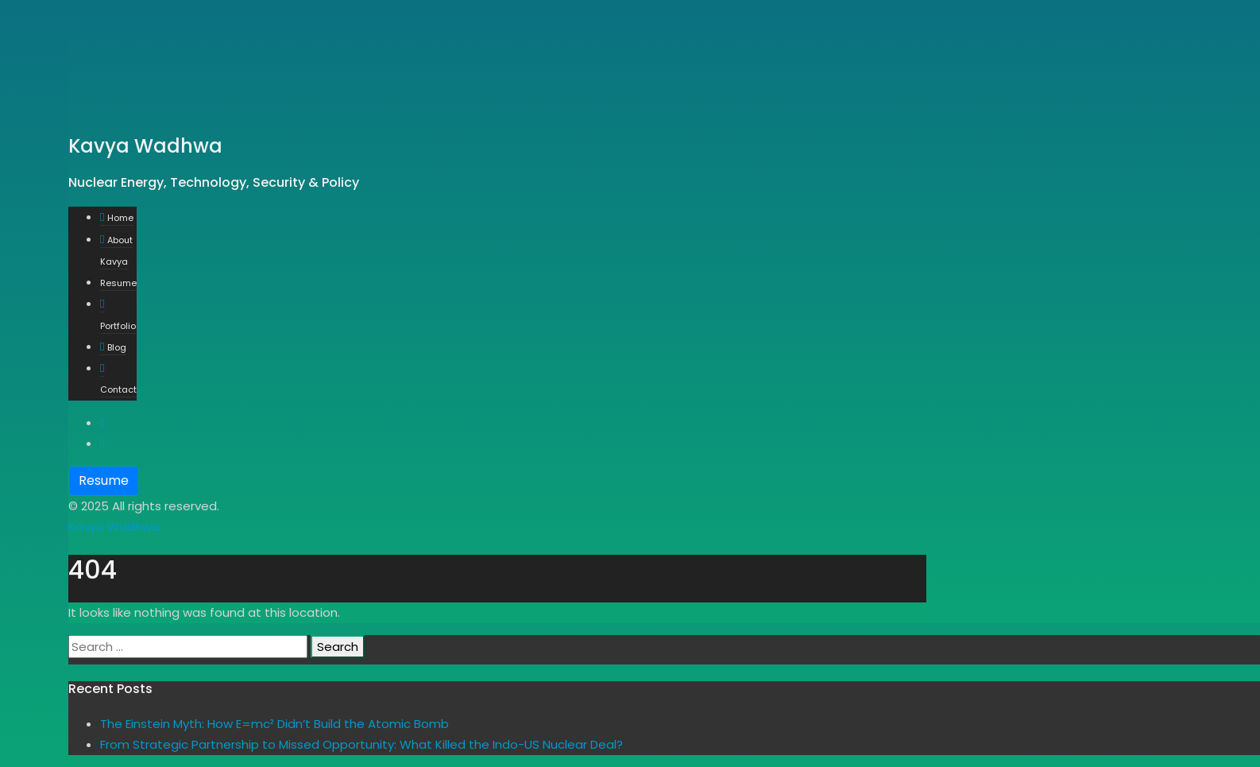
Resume (104, 480)
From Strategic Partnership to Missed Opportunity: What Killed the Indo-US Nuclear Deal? (361, 744)
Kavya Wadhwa (114, 526)
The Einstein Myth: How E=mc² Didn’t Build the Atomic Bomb (274, 723)
